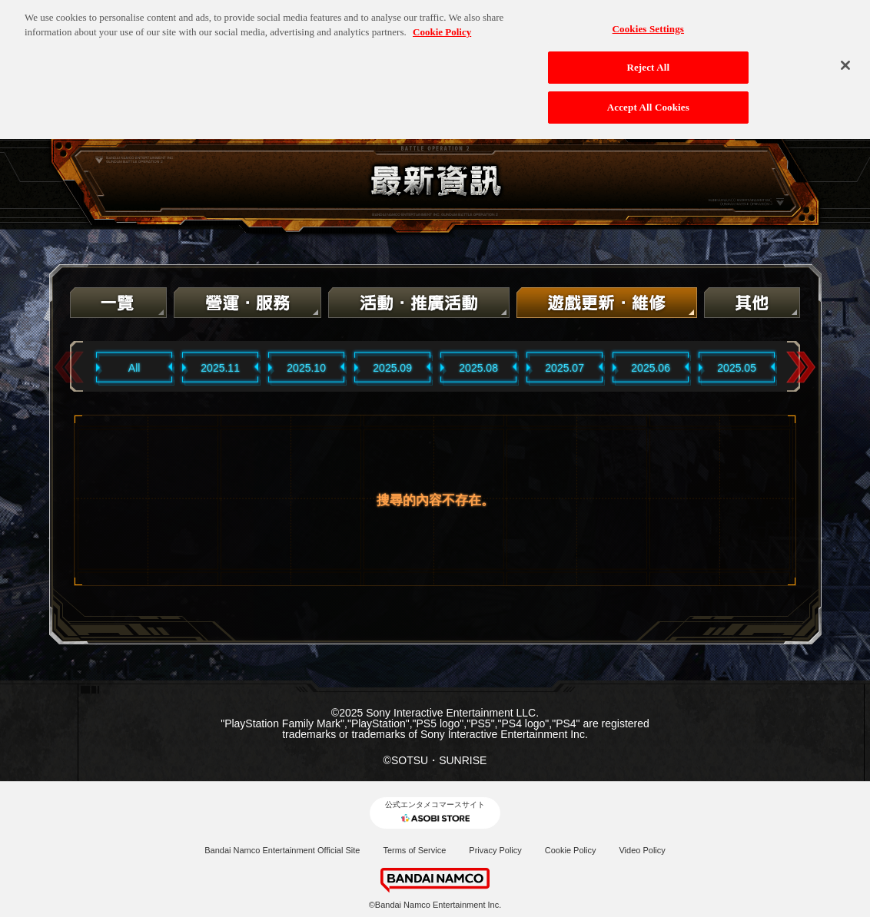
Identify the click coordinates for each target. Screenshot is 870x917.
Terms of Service (414, 850)
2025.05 (736, 368)
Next (800, 367)
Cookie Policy (570, 850)
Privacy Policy (495, 850)
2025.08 (478, 368)
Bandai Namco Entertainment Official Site (282, 850)
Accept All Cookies (648, 102)
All (134, 368)
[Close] (845, 61)
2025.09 (392, 368)
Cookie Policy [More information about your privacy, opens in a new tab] (442, 28)
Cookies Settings (648, 24)
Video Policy (642, 850)
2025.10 (306, 368)
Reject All (647, 63)
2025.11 (220, 368)
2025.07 (564, 368)
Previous (69, 367)
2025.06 (650, 368)
